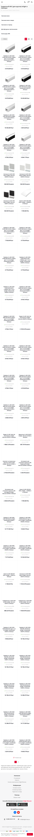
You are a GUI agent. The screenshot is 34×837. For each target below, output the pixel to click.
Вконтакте (15, 812)
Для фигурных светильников (9, 29)
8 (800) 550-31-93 (10, 819)
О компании (17, 778)
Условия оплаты (17, 787)
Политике (15, 835)
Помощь (17, 795)
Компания (17, 775)
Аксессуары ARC (5, 33)
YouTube (18, 812)
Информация (17, 785)
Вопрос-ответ (17, 797)
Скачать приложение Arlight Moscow (17, 782)
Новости (17, 780)
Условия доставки (17, 789)
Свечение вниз (5, 16)
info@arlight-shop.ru (25, 819)
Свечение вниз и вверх (7, 20)
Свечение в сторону (6, 24)
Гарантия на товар (17, 791)
